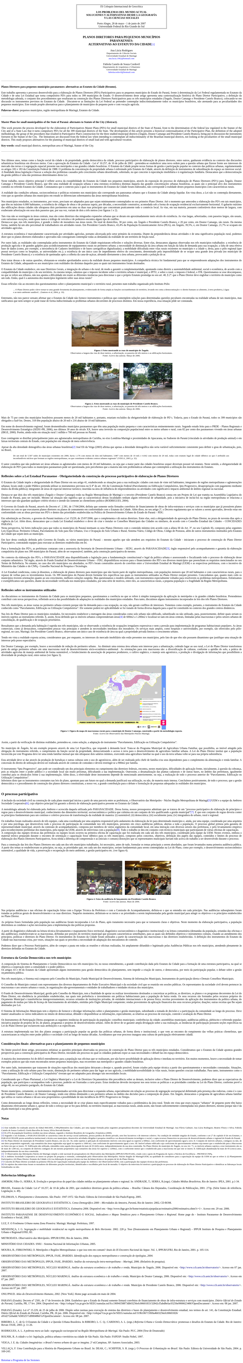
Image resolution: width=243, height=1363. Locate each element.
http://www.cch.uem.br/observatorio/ (200, 1267)
